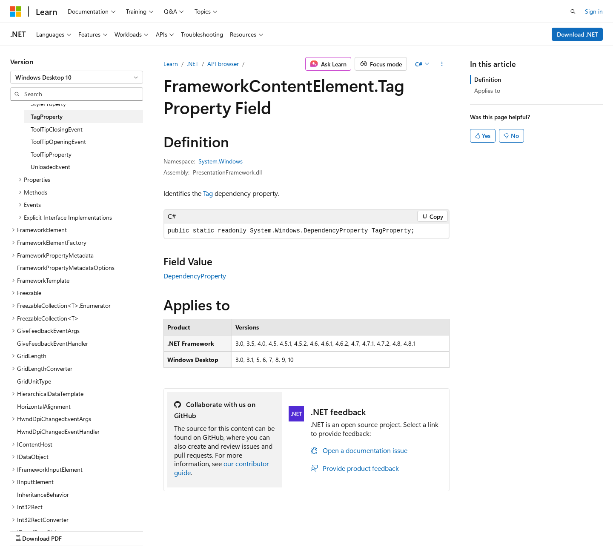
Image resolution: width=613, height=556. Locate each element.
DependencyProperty (194, 275)
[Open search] (572, 11)
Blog (370, 529)
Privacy (439, 529)
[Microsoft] (15, 11)
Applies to (487, 90)
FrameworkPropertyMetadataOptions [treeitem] (66, 268)
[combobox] (76, 77)
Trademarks (524, 529)
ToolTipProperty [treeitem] (51, 154)
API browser (223, 64)
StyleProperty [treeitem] (48, 104)
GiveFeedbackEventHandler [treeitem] (52, 343)
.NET (192, 64)
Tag (208, 193)
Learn (170, 64)
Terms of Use (482, 529)
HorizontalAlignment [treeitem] (44, 406)
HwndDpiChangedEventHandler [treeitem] (58, 431)
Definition (487, 79)
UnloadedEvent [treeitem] (50, 167)
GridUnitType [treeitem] (34, 381)
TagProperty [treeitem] (47, 116)
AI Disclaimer (281, 529)
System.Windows (220, 161)
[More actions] (442, 64)
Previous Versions (331, 529)
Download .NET (577, 34)
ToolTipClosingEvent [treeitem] (57, 129)
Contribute (406, 529)
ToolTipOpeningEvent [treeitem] (58, 142)
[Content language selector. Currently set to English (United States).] (49, 529)
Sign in (594, 11)
